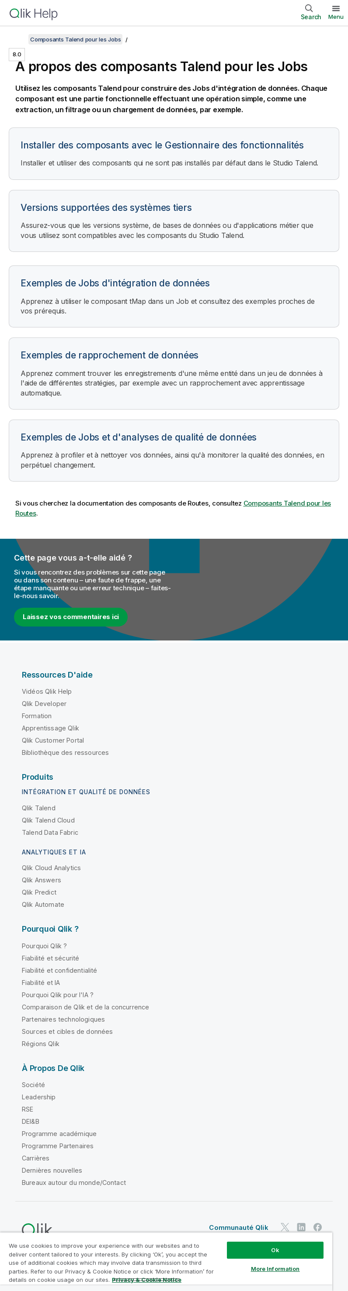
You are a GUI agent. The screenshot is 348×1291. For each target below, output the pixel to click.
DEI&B (30, 1121)
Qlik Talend (39, 808)
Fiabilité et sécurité (50, 958)
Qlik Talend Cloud (48, 820)
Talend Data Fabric (50, 832)
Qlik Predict (39, 892)
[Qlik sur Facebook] (317, 1227)
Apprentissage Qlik (50, 728)
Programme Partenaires (58, 1146)
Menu (336, 16)
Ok (275, 1249)
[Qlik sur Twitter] (285, 1227)
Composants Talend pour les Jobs (75, 39)
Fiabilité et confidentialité (59, 970)
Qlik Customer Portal (53, 740)
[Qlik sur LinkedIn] (301, 1227)
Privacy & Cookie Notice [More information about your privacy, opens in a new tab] (146, 1279)
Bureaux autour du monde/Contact (74, 1182)
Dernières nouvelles (52, 1170)
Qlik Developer (44, 703)
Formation (37, 716)
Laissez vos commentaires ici (71, 617)
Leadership (39, 1097)
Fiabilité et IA (41, 982)
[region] (166, 1261)
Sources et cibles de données (67, 1031)
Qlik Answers (41, 880)
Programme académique (59, 1133)
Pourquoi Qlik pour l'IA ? (58, 994)
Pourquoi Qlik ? (44, 946)
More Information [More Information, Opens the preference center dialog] (275, 1268)
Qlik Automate (43, 904)
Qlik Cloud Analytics (51, 867)
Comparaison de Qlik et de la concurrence (85, 1007)
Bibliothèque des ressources (65, 752)
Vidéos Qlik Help (47, 691)
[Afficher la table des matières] (17, 39)
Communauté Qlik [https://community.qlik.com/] (238, 1227)
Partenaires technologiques (63, 1019)
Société (33, 1084)
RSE (27, 1109)
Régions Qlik (40, 1043)
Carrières (35, 1158)
